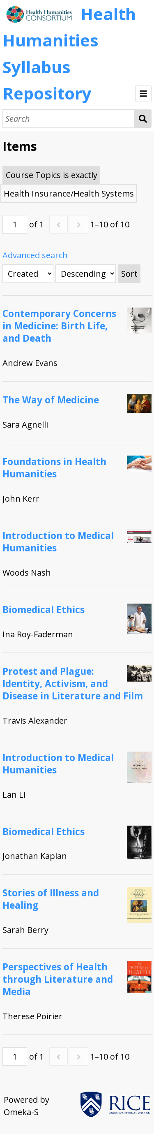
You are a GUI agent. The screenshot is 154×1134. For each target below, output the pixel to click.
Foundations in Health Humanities (54, 467)
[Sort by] (27, 273)
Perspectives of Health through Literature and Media (57, 979)
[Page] (14, 224)
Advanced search (35, 255)
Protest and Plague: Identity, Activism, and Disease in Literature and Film (72, 683)
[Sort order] (85, 273)
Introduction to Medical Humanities (58, 541)
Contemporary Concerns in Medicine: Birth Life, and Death (59, 326)
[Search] (68, 118)
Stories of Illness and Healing (50, 899)
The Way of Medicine (50, 399)
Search (142, 118)
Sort (129, 273)
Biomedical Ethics (43, 609)
